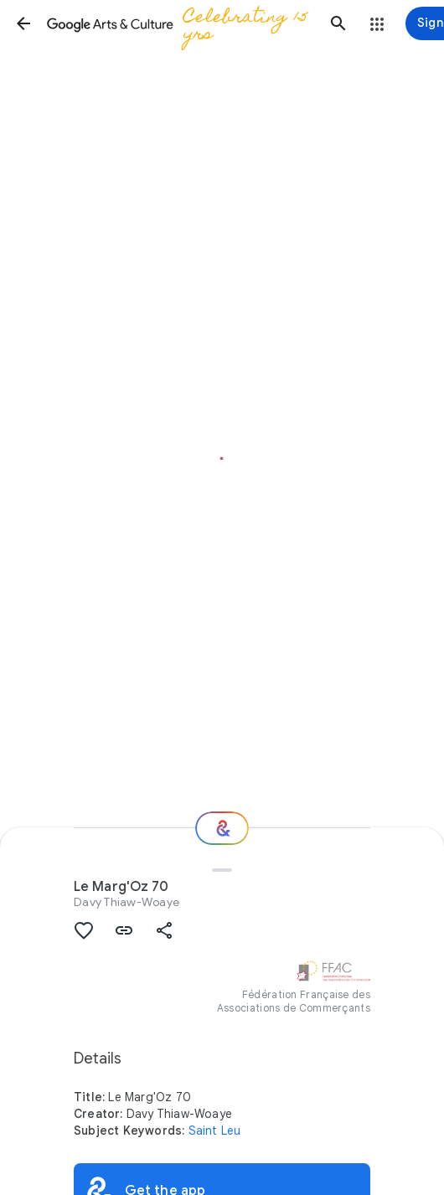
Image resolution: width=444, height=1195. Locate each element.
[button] (23, 23)
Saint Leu (214, 1130)
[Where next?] (222, 828)
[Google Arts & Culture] (181, 23)
